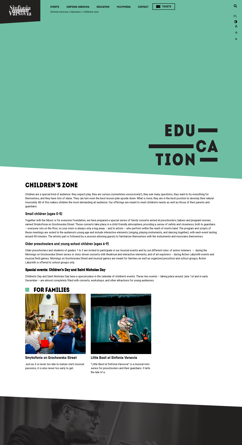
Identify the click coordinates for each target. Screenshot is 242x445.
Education (103, 7)
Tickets (166, 6)
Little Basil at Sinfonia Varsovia (114, 358)
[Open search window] (235, 6)
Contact (143, 7)
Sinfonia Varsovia (78, 7)
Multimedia (124, 7)
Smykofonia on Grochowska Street (51, 358)
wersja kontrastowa (235, 22)
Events (54, 7)
